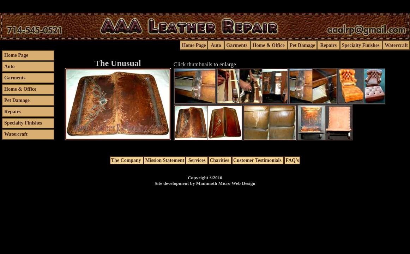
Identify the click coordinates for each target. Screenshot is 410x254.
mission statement (164, 160)
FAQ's (292, 160)
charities (220, 160)
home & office (269, 45)
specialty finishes (361, 45)
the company (127, 160)
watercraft (396, 45)
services (197, 160)
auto (216, 45)
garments (237, 45)
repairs (328, 45)
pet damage (302, 45)
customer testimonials (258, 160)
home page (194, 45)
